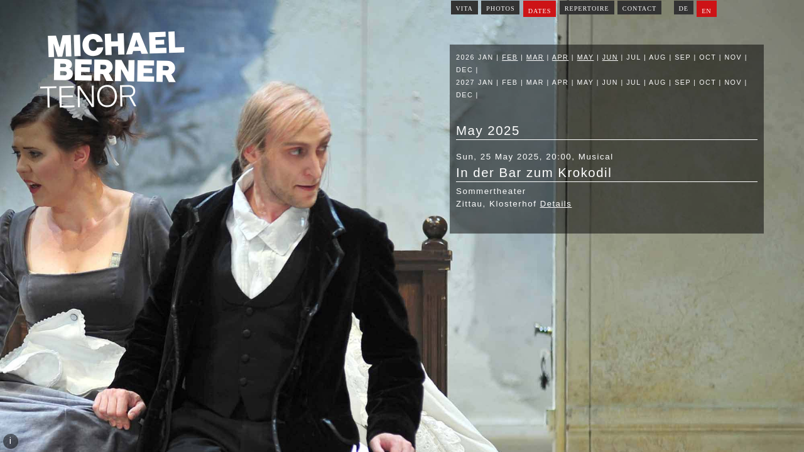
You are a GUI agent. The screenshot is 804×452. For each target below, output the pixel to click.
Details (556, 203)
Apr (560, 57)
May (585, 57)
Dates (539, 11)
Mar (535, 57)
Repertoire (587, 8)
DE (683, 8)
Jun (610, 57)
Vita (464, 8)
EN (707, 11)
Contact (639, 8)
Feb (510, 57)
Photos (500, 8)
